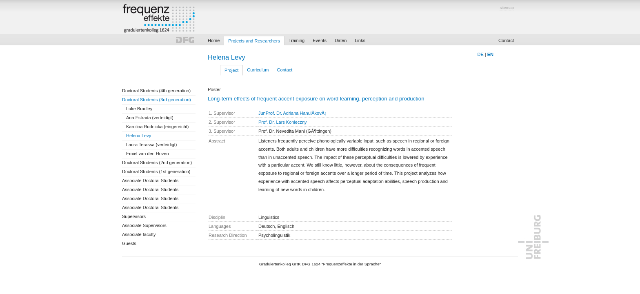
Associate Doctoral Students (150, 180)
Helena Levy (138, 135)
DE (480, 54)
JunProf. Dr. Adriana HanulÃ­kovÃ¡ (292, 113)
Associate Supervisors (144, 225)
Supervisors (134, 216)
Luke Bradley (139, 108)
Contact (506, 40)
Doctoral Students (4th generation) (156, 90)
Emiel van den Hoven (147, 153)
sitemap (507, 7)
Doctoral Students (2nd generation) (157, 162)
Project (231, 70)
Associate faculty (139, 234)
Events (320, 40)
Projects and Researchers (254, 40)
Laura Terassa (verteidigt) (151, 144)
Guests (129, 243)
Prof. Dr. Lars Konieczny (282, 122)
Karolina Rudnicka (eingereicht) (157, 126)
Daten (341, 40)
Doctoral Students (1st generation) (156, 171)
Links (360, 40)
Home (214, 40)
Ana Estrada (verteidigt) (149, 117)
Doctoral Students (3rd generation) (156, 99)
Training (296, 40)
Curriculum (258, 69)
